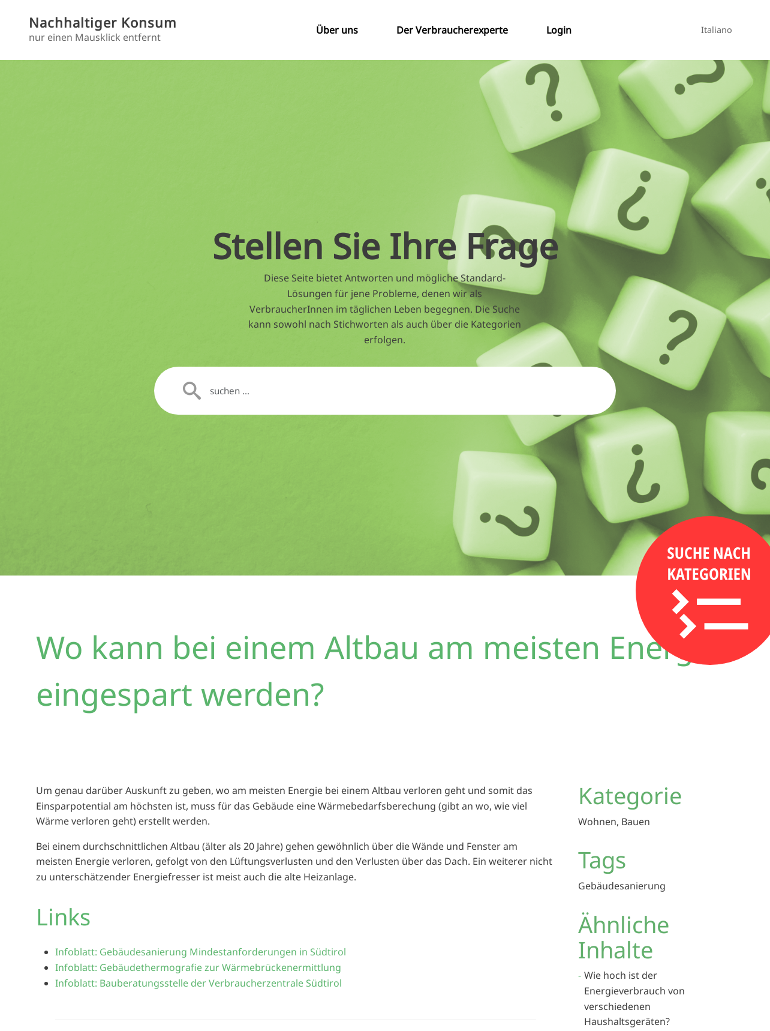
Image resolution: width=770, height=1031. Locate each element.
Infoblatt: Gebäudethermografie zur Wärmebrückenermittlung (198, 967)
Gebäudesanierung (622, 885)
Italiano (716, 29)
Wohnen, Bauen (614, 821)
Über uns (337, 30)
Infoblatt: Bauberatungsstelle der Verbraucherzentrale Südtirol (198, 983)
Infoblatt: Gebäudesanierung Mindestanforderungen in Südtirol (200, 951)
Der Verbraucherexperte (452, 30)
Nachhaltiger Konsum (103, 22)
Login (559, 30)
